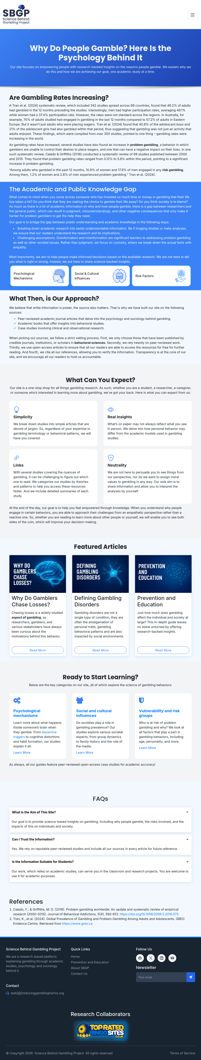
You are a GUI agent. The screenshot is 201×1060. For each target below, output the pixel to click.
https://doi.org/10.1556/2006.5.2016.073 (149, 914)
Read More (38, 650)
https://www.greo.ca (77, 923)
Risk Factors (144, 276)
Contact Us (79, 974)
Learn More (21, 752)
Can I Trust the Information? (33, 839)
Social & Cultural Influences (87, 276)
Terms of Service (182, 1053)
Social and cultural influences (93, 713)
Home (75, 956)
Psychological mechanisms (26, 713)
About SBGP (80, 968)
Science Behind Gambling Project (59, 1053)
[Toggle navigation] (192, 15)
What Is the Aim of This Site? (34, 812)
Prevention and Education (90, 962)
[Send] (190, 977)
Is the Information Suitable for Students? (43, 862)
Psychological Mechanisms (24, 276)
